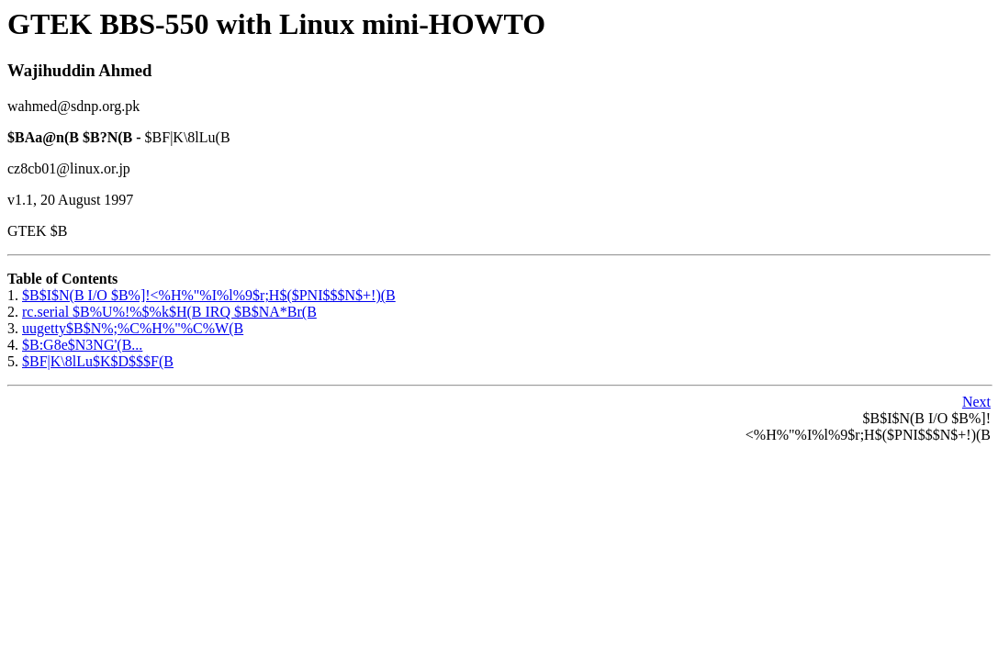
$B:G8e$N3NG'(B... (82, 345)
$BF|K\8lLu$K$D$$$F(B (98, 361)
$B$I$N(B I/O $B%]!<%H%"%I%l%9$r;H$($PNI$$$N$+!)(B (209, 295)
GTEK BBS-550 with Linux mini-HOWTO (276, 23)
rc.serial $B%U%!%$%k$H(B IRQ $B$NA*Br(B (169, 311)
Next (976, 401)
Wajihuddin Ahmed (79, 70)
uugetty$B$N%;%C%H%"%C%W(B (132, 328)
